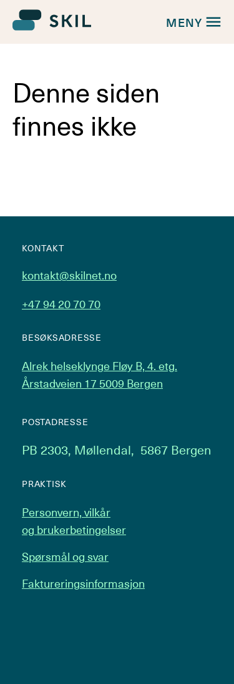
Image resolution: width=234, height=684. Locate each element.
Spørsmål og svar (65, 556)
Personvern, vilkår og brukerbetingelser (74, 520)
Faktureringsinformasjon (83, 583)
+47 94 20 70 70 (61, 304)
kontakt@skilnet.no (69, 275)
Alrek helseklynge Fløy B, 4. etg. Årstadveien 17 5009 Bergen (99, 374)
